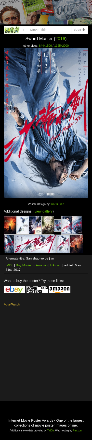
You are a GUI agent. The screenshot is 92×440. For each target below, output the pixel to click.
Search (79, 30)
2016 (60, 38)
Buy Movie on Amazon (32, 265)
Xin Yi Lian (57, 204)
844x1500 (45, 45)
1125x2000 (61, 45)
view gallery (44, 211)
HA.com (56, 265)
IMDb (9, 265)
